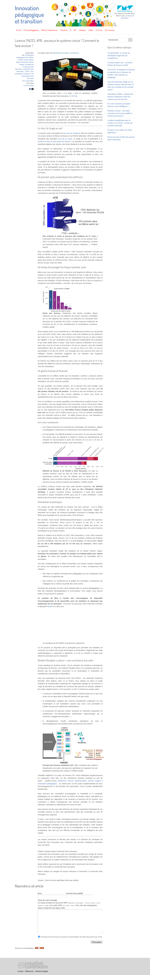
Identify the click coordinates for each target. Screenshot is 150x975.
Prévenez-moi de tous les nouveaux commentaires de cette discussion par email (71, 937)
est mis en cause (65, 139)
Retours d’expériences (49, 30)
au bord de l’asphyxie (72, 133)
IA (70, 30)
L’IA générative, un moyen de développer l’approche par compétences (118, 55)
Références (29, 971)
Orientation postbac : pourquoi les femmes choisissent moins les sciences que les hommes (120, 96)
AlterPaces (62, 781)
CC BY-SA (73, 96)
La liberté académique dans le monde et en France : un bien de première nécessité (119, 123)
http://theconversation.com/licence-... (67, 53)
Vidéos (90, 30)
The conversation (28, 81)
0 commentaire (29, 85)
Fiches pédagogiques (31, 30)
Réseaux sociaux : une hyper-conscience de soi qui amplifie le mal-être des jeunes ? (119, 113)
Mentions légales (41, 971)
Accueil (18, 30)
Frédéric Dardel (23, 60)
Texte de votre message (47, 900)
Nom (40, 893)
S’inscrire (99, 30)
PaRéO (49, 606)
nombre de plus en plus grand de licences (54, 141)
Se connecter (110, 30)
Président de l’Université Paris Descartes (24, 67)
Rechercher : (114, 40)
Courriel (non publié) (74, 893)
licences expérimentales (77, 781)
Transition (63, 30)
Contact (20, 971)
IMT (75, 30)
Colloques (82, 30)
